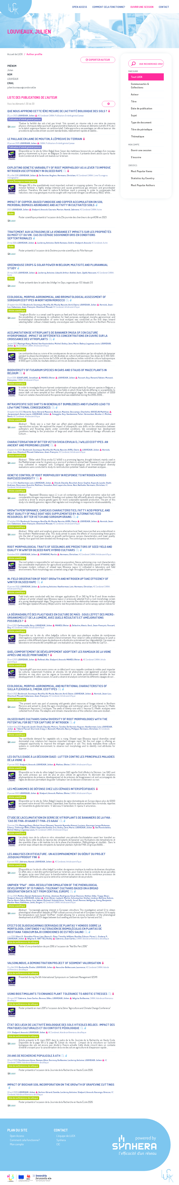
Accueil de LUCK (15, 54)
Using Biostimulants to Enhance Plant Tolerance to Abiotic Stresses (57, 994)
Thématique (137, 136)
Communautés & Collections (140, 85)
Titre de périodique (141, 129)
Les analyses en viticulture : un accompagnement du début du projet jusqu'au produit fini (56, 855)
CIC (58, 1144)
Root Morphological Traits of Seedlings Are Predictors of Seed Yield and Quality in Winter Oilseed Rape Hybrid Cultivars (59, 548)
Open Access (79, 6)
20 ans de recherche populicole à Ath (33, 1055)
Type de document (141, 122)
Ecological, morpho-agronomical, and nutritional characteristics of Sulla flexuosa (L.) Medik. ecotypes (57, 687)
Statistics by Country (142, 178)
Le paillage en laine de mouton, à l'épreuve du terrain (44, 139)
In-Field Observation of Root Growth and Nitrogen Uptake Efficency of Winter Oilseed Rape (57, 580)
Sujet (134, 115)
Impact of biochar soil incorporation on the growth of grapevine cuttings (60, 1084)
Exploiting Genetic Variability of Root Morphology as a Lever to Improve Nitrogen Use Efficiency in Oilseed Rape (59, 169)
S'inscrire (136, 157)
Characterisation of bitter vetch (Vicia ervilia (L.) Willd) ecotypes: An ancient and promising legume (57, 443)
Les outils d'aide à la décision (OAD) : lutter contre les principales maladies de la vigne (61, 758)
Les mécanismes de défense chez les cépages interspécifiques (51, 789)
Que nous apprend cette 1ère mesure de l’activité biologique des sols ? (57, 111)
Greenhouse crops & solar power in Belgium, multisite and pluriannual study (57, 266)
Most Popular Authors (143, 185)
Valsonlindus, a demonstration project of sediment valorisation (54, 963)
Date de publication (141, 108)
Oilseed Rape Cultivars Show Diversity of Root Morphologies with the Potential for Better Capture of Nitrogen (57, 720)
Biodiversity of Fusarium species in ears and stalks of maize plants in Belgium (57, 371)
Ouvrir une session (141, 150)
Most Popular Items (141, 171)
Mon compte (17, 1144)
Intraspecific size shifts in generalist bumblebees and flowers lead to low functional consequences (58, 405)
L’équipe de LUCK (65, 1136)
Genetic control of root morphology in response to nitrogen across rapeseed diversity (56, 476)
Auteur (135, 94)
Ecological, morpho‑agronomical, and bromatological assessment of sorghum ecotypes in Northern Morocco (56, 298)
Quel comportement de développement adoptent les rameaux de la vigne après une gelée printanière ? (59, 653)
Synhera (61, 1140)
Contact (164, 6)
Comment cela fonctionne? (108, 6)
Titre (134, 101)
